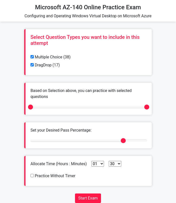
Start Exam (88, 198)
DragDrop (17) (45, 65)
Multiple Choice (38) (50, 57)
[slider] (30, 107)
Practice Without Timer (53, 175)
